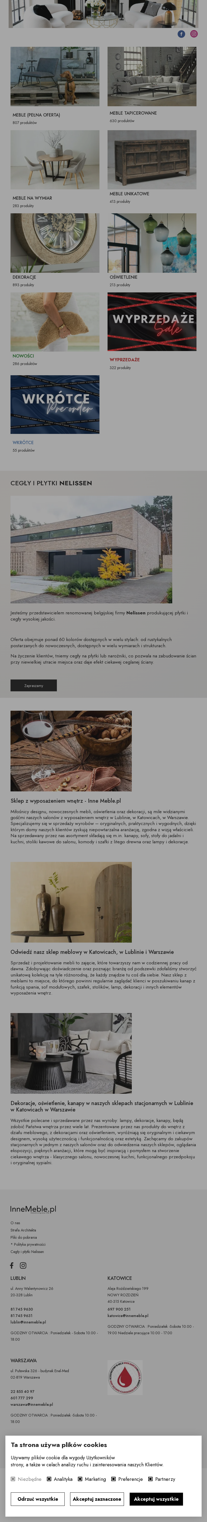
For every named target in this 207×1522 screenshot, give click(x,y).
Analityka (63, 1479)
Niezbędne (30, 1479)
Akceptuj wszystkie (156, 1499)
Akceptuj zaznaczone (97, 1499)
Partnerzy (165, 1479)
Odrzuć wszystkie (38, 1499)
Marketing (95, 1479)
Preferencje (130, 1479)
